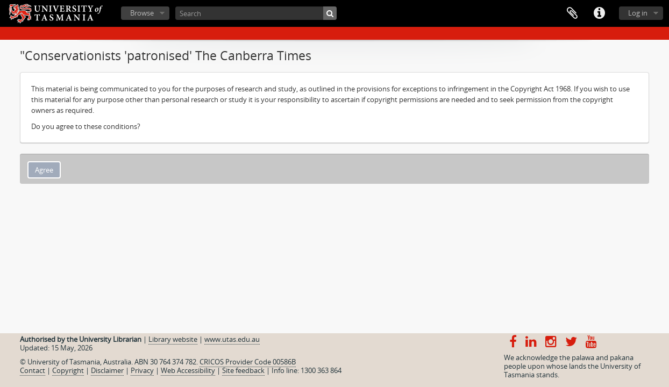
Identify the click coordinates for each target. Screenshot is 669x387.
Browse (142, 13)
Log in (637, 13)
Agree (44, 170)
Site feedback (243, 370)
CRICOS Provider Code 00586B (248, 362)
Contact (32, 370)
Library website (172, 339)
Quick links (599, 13)
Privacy (142, 370)
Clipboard (572, 13)
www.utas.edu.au (232, 339)
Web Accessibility (188, 370)
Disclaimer (107, 370)
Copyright (68, 370)
